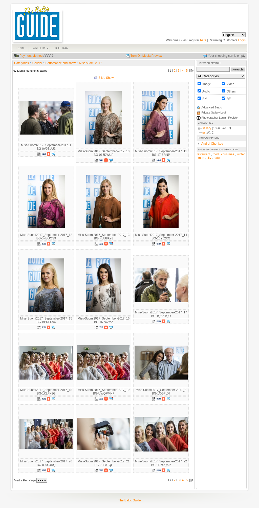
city (209, 158)
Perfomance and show (60, 63)
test (204, 132)
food (216, 154)
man (201, 158)
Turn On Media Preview (146, 56)
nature (218, 158)
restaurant (203, 154)
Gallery (37, 63)
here (203, 40)
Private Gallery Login (214, 112)
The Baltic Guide (129, 500)
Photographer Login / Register (220, 117)
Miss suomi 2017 (90, 63)
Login (242, 40)
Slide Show (106, 78)
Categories (21, 63)
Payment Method (30, 56)
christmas (227, 154)
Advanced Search (212, 107)
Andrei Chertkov (212, 143)
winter (241, 154)
